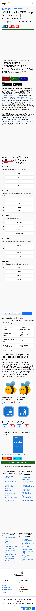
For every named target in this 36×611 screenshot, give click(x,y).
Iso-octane (19, 226)
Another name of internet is (10, 476)
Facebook (22, 583)
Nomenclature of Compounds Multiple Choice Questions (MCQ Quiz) (17, 98)
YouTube (21, 587)
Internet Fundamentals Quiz (11, 561)
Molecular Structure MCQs (28, 559)
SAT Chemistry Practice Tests (15, 94)
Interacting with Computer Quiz (9, 557)
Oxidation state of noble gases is (27, 478)
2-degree (19, 249)
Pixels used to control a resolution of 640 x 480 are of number (10, 493)
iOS (20, 594)
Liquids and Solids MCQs (27, 552)
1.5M (19, 207)
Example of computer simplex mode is (10, 486)
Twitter (21, 585)
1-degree (19, 245)
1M (19, 203)
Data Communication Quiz (9, 543)
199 (19, 313)
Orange (19, 275)
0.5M (19, 199)
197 (10, 313)
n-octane (19, 222)
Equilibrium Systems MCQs (28, 543)
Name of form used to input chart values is (11, 481)
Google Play (17, 458)
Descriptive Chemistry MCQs (27, 540)
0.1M (19, 211)
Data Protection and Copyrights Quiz (11, 547)
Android (21, 591)
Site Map (4, 585)
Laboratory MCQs (27, 549)
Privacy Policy (6, 587)
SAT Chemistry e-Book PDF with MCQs (13, 454)
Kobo (9, 458)
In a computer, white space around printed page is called (11, 500)
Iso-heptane (19, 233)
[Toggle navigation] (32, 3)
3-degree (19, 252)
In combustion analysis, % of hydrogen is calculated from (26, 491)
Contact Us (5, 592)
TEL (19, 230)
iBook (4, 458)
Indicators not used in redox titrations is (28, 482)
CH (19, 182)
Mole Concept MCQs (26, 556)
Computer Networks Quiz (11, 538)
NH (19, 174)
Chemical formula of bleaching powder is (28, 486)
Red (19, 272)
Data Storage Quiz (10, 550)
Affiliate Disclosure (7, 590)
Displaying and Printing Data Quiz (10, 553)
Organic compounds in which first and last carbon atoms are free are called (28, 498)
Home (3, 583)
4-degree (19, 256)
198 (15, 313)
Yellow (20, 268)
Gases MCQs (26, 547)
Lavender (19, 279)
